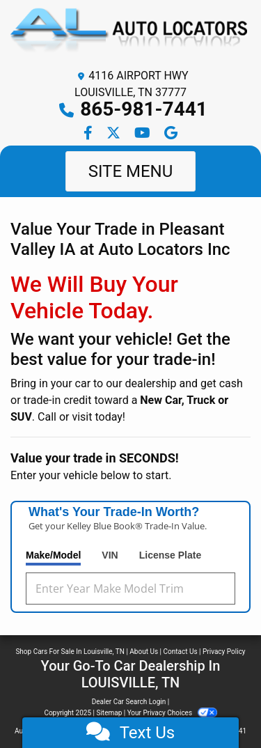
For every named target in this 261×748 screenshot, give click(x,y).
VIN (110, 555)
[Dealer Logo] (130, 34)
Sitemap (109, 713)
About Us (143, 651)
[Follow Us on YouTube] (144, 134)
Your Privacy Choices (172, 713)
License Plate (170, 555)
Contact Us (181, 651)
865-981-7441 (143, 109)
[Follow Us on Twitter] (115, 134)
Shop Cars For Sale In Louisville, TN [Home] (70, 651)
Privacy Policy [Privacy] (224, 651)
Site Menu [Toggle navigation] (130, 171)
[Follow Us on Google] (171, 134)
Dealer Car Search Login (129, 702)
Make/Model (53, 555)
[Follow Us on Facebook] (89, 134)
